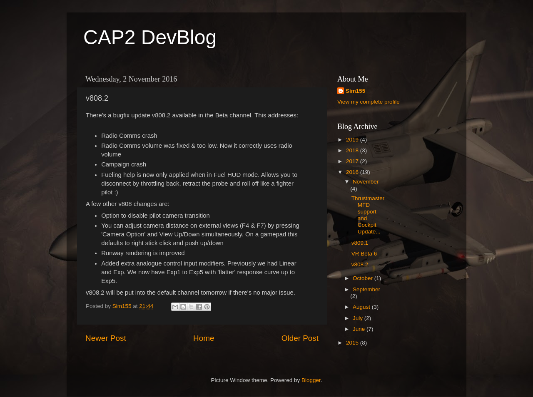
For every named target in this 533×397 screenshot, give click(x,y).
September (366, 289)
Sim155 (355, 91)
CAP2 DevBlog (150, 37)
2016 (353, 172)
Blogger (311, 380)
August (362, 307)
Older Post (300, 338)
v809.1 (360, 243)
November (366, 182)
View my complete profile (368, 102)
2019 (353, 139)
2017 (353, 161)
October (363, 278)
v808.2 (360, 264)
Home (203, 338)
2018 (353, 150)
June (359, 329)
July (358, 318)
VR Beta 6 (364, 254)
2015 (353, 343)
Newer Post (105, 338)
